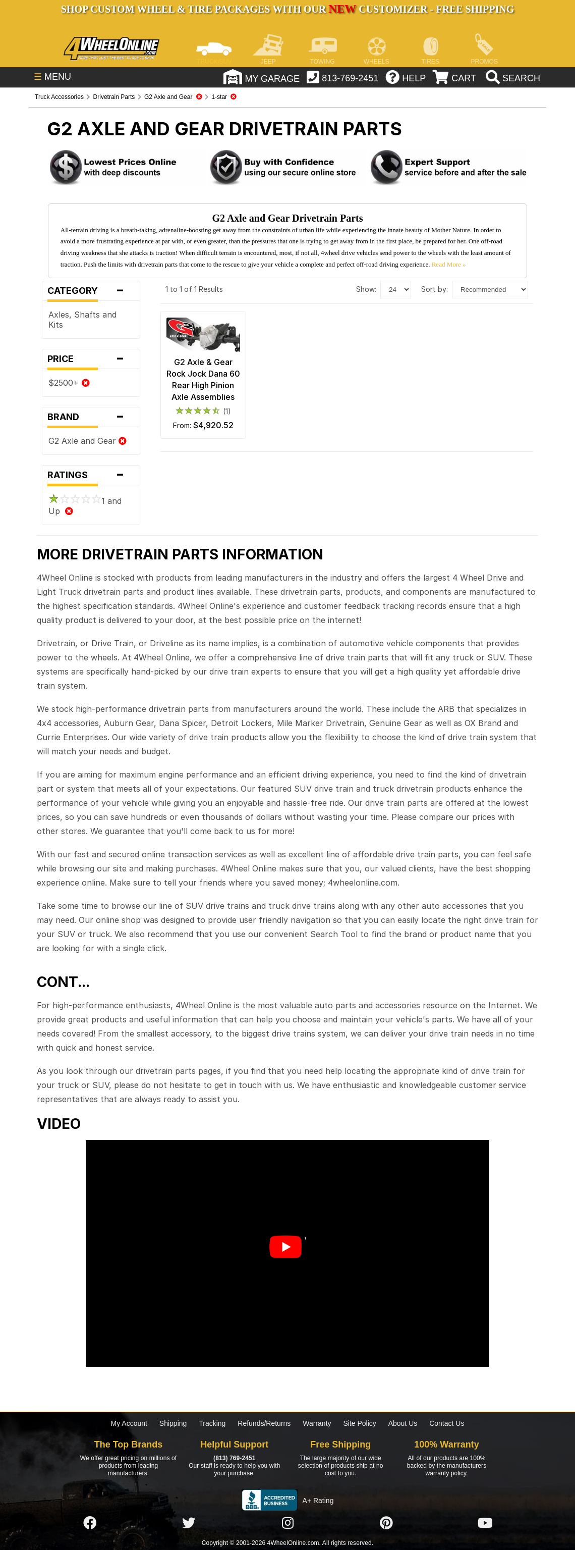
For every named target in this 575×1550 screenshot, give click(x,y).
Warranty (317, 1423)
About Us (403, 1423)
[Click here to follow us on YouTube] (485, 1523)
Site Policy (359, 1423)
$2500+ (69, 383)
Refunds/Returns (264, 1423)
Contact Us (446, 1423)
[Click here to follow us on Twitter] (189, 1523)
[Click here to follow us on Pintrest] (386, 1523)
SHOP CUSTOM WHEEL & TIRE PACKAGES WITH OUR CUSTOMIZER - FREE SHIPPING (287, 9)
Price (91, 359)
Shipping (173, 1423)
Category (91, 291)
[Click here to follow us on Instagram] (287, 1523)
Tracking (212, 1423)
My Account (129, 1423)
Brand (91, 417)
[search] (511, 78)
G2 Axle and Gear (87, 441)
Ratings (91, 475)
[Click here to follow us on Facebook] (90, 1523)
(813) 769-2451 (234, 1458)
